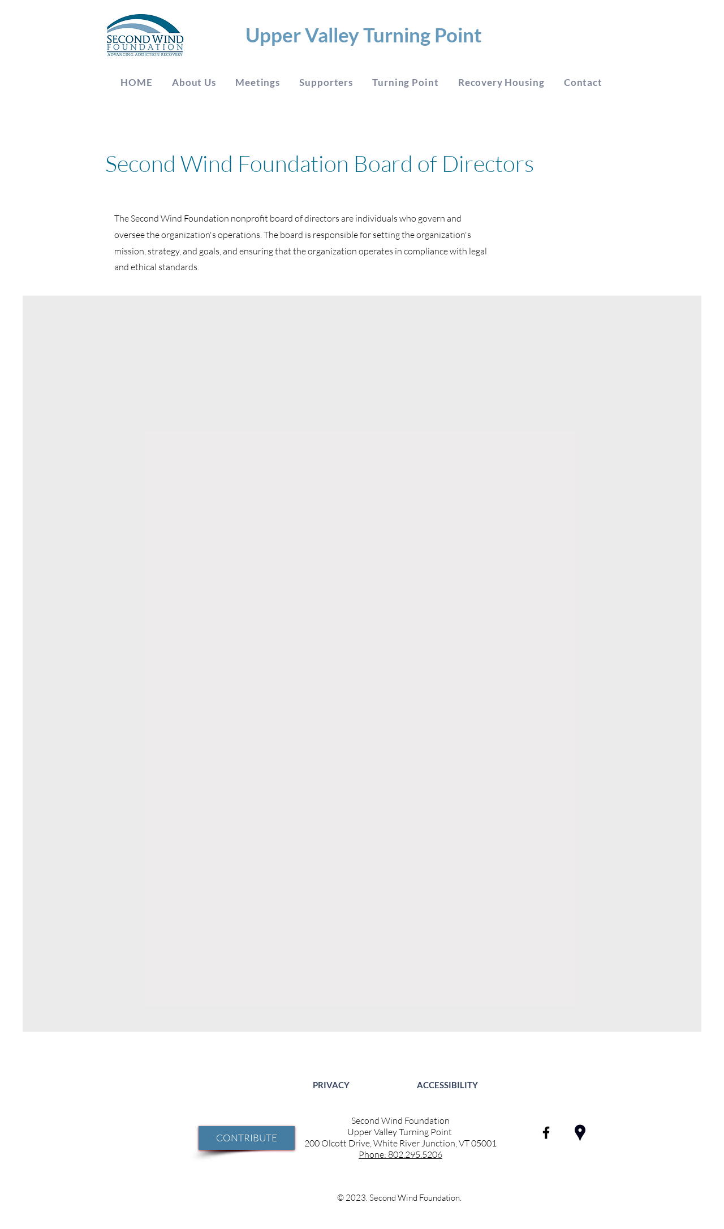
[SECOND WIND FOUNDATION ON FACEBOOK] (546, 1132)
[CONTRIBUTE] (247, 1138)
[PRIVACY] (331, 1085)
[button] (194, 82)
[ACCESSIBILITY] (447, 1085)
